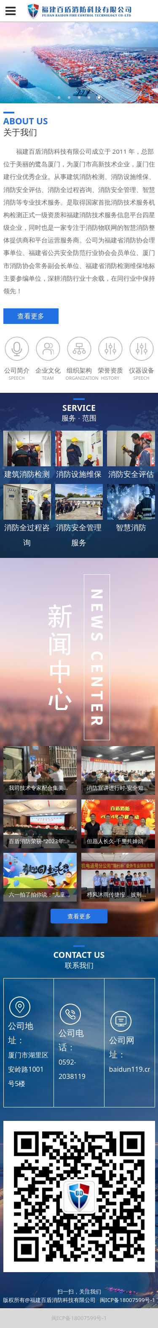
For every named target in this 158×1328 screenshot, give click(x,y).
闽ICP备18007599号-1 (127, 1300)
